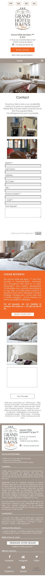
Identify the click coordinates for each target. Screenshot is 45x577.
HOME (19, 61)
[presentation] (22, 226)
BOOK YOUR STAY (22, 316)
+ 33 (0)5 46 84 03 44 (24, 44)
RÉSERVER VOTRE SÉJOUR (23, 545)
